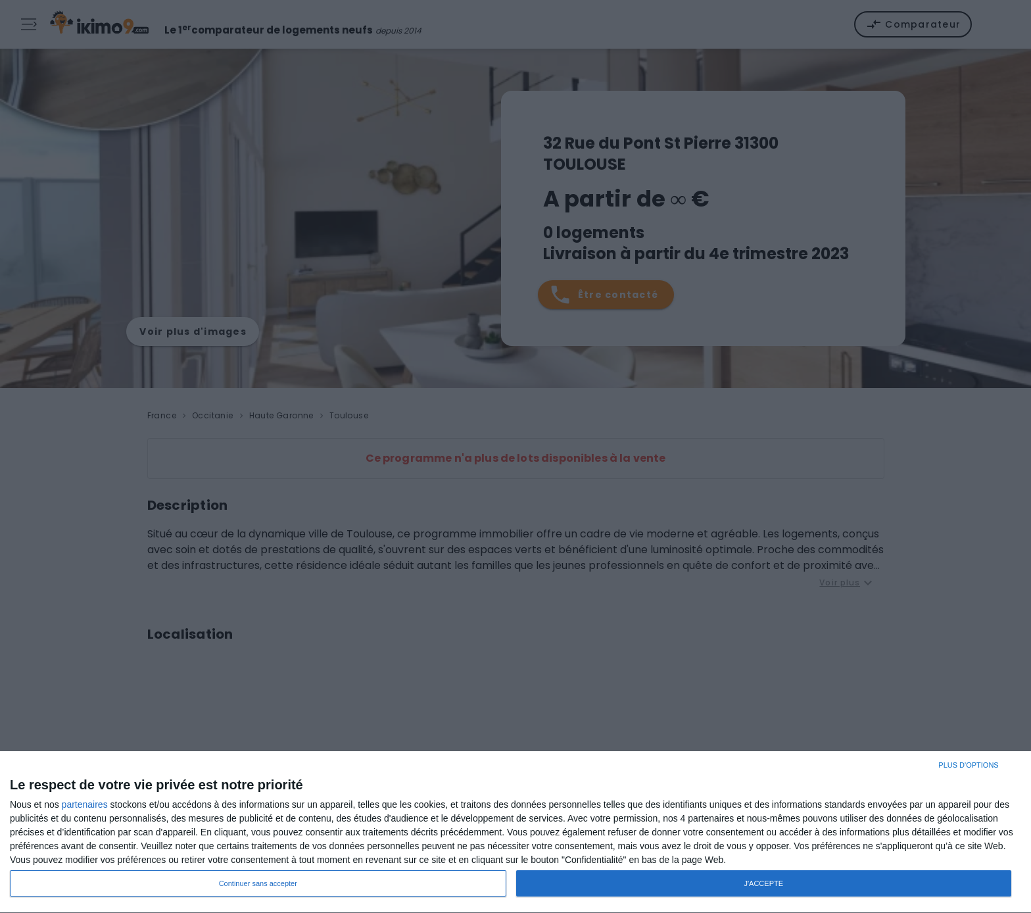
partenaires (85, 804)
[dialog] (515, 832)
